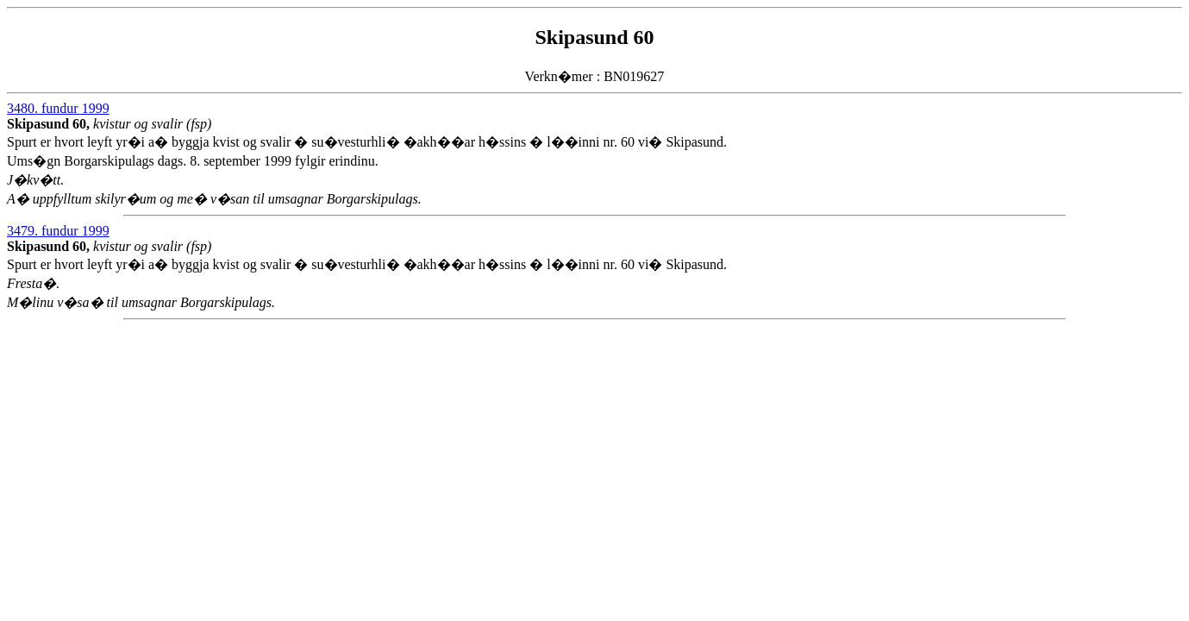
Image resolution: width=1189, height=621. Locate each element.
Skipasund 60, (50, 123)
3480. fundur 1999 (58, 108)
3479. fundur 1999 (58, 230)
